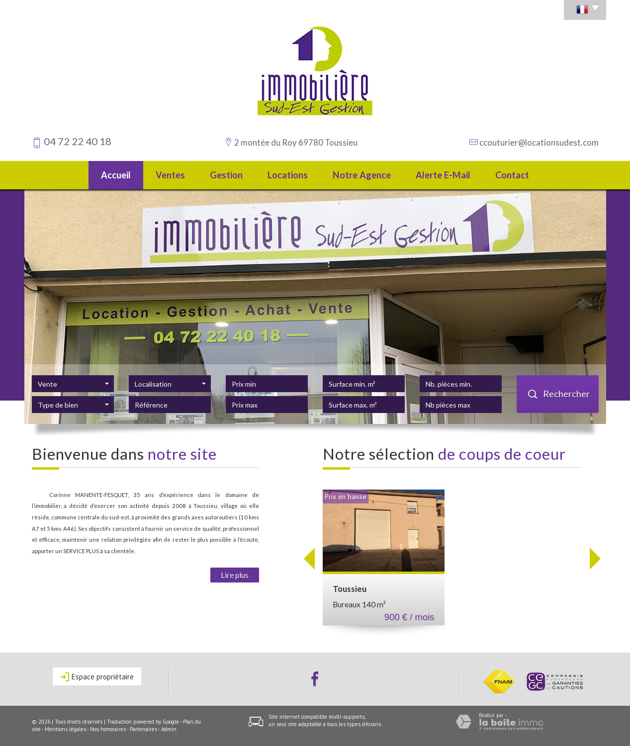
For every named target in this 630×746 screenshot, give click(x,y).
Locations (288, 174)
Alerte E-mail (443, 174)
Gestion (226, 174)
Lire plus (235, 575)
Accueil (116, 174)
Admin (169, 729)
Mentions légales (65, 729)
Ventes (170, 174)
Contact (512, 174)
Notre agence (362, 174)
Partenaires (143, 729)
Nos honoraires (108, 729)
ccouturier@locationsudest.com (539, 142)
